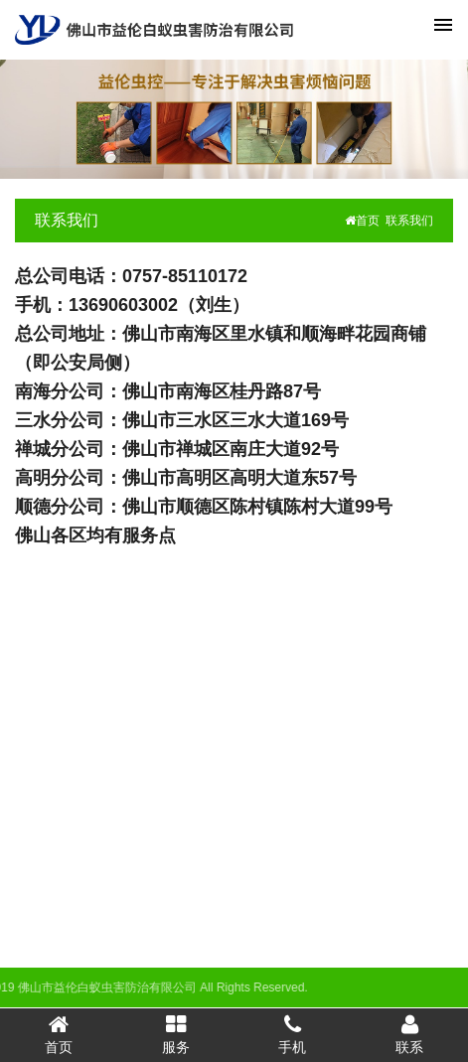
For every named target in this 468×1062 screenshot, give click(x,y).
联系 (409, 1034)
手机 (293, 1034)
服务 (175, 1034)
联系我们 (66, 220)
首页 (362, 221)
